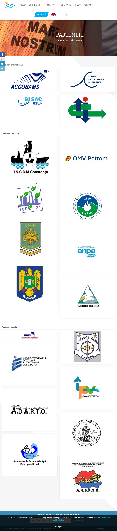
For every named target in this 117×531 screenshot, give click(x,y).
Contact (88, 5)
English (53, 14)
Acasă (23, 5)
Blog (78, 5)
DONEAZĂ (41, 14)
